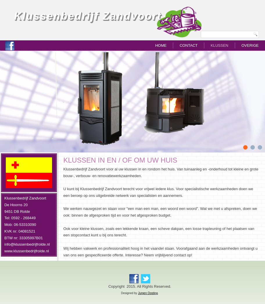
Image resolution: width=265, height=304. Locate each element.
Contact (189, 45)
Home (160, 45)
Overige (250, 45)
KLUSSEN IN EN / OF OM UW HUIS (120, 160)
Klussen (219, 45)
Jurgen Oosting (148, 293)
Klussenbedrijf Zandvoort (88, 16)
